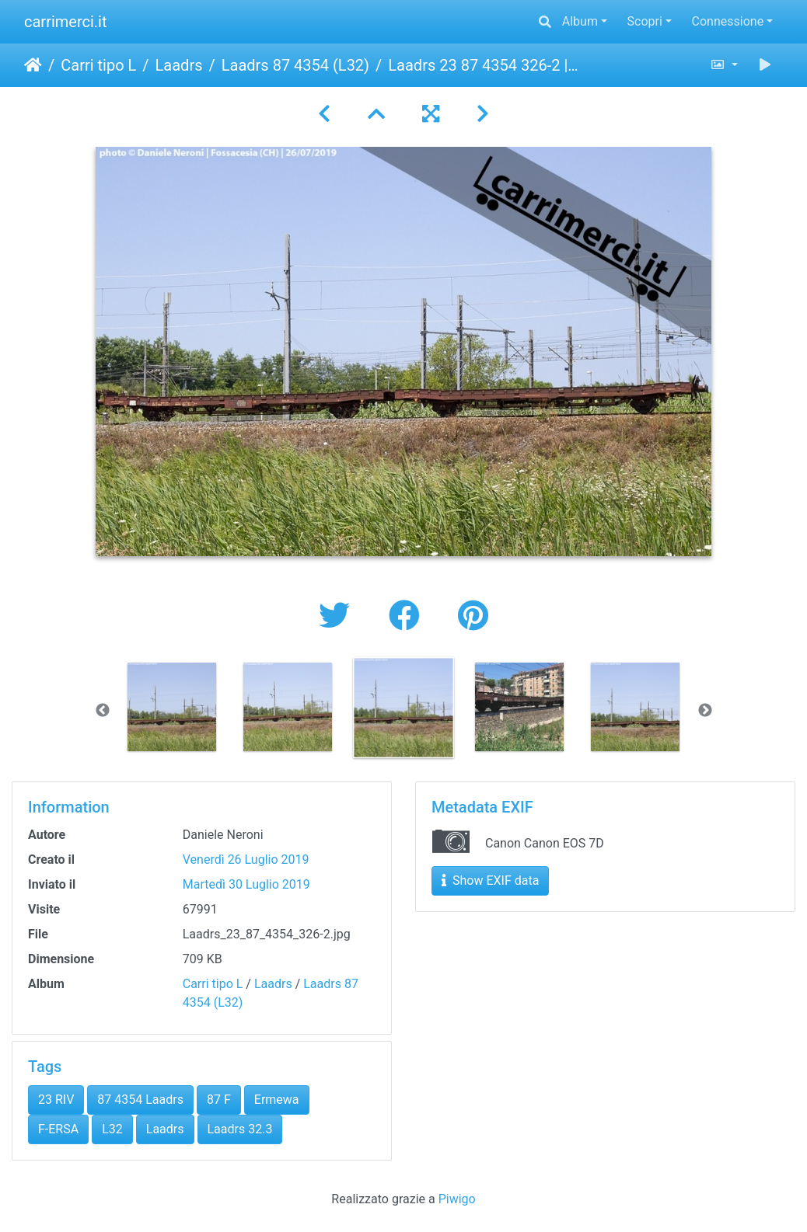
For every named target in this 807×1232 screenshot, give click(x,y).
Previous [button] (102, 711)
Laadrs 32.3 (240, 1129)
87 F (219, 1099)
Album (580, 21)
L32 (112, 1129)
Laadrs (179, 65)
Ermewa (276, 1099)
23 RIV (56, 1099)
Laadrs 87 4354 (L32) (295, 65)
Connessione (728, 21)
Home (33, 65)
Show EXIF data (490, 880)
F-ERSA (58, 1129)
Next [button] (705, 711)
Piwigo (457, 1199)
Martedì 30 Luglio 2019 (246, 884)
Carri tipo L (98, 65)
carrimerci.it (65, 21)
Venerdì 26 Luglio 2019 (246, 859)
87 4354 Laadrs (140, 1099)
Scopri (644, 21)
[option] (172, 706)
